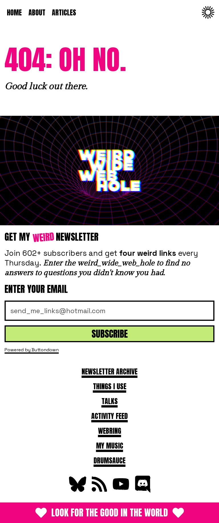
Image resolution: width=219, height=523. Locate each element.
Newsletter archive (109, 371)
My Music (109, 446)
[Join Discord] (142, 490)
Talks (110, 401)
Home (14, 12)
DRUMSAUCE (109, 460)
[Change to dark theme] (208, 12)
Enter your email (36, 289)
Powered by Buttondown (32, 350)
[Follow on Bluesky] (77, 490)
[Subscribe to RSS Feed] (98, 490)
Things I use (109, 386)
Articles (64, 12)
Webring (109, 431)
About (37, 12)
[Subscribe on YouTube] (120, 490)
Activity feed (109, 416)
